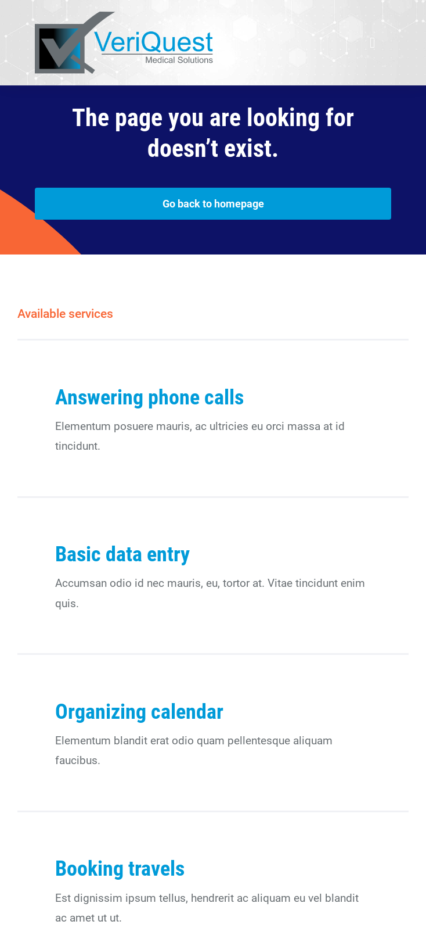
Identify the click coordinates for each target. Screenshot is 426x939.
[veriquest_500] (124, 17)
